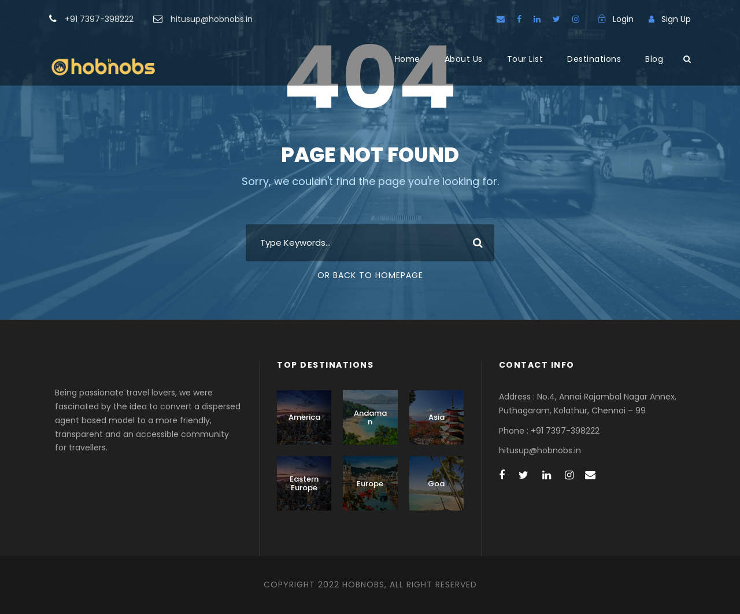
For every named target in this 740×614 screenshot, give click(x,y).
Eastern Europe (304, 484)
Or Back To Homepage (370, 275)
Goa (436, 483)
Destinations (594, 59)
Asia (436, 417)
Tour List (525, 59)
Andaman (370, 418)
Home (407, 59)
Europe (370, 483)
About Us (464, 59)
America (304, 417)
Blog (654, 59)
